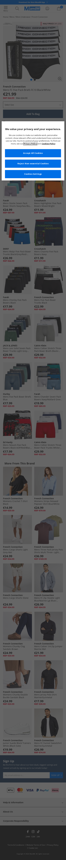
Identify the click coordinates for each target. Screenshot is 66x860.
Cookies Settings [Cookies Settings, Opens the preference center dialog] (33, 174)
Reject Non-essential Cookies (33, 163)
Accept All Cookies (33, 153)
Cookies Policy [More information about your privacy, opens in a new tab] (48, 143)
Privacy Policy (30, 143)
